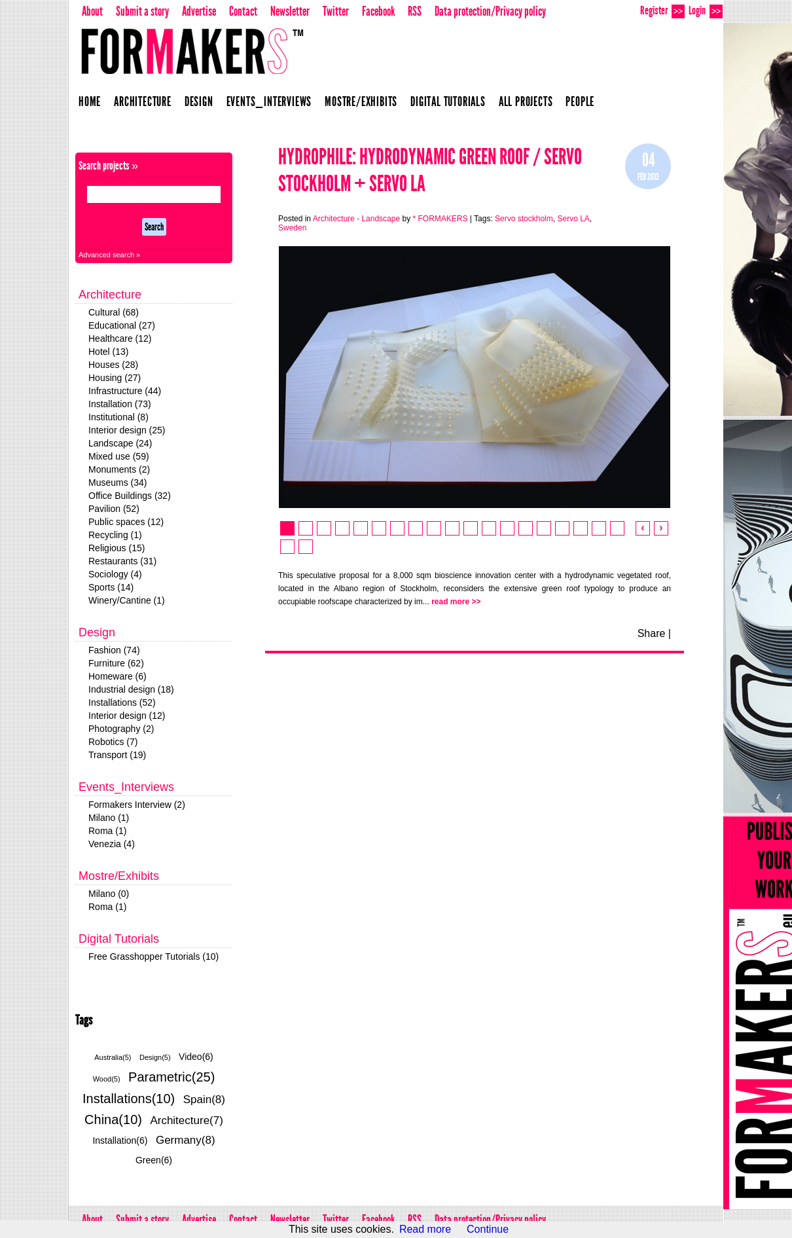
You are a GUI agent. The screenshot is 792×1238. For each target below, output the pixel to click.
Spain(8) (204, 1099)
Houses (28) (113, 364)
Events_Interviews (269, 101)
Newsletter (290, 11)
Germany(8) (185, 1140)
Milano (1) (108, 817)
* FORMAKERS (439, 218)
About (92, 11)
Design (199, 101)
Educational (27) (121, 325)
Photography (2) (121, 728)
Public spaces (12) (126, 522)
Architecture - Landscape (356, 218)
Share (652, 633)
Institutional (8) (118, 417)
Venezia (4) (111, 844)
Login (706, 10)
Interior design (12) (127, 715)
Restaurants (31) (122, 561)
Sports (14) (111, 587)
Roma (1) (107, 831)
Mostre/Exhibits (361, 101)
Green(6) (153, 1160)
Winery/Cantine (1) (126, 600)
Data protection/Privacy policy (490, 11)
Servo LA (573, 218)
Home (90, 101)
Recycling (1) (115, 535)
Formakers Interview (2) (136, 804)
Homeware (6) (117, 676)
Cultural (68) (113, 312)
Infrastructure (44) (124, 391)
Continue (488, 1229)
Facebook (378, 11)
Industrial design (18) (131, 689)
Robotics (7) (112, 742)
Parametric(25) (171, 1077)
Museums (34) (117, 482)
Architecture (142, 101)
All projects (526, 101)
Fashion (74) (114, 650)
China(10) (113, 1119)
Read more (425, 1229)
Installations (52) (122, 702)
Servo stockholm (524, 218)
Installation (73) (119, 404)
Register (662, 10)
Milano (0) (108, 893)
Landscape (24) (120, 443)
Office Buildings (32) (129, 495)
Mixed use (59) (118, 456)
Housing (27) (114, 378)
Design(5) (155, 1057)
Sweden (292, 227)
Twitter (336, 11)
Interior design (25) (127, 430)
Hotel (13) (108, 351)
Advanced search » (109, 255)
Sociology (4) (115, 574)
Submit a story (142, 11)
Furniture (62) (116, 663)
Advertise (199, 11)
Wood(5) (106, 1079)
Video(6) (196, 1056)
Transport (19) (117, 755)
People (580, 101)
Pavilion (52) (113, 508)
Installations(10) (128, 1098)
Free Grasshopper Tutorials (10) (153, 956)
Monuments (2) (119, 469)
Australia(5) (112, 1057)
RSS (415, 11)
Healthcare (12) (120, 338)
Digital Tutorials (448, 101)
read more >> (455, 601)
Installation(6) (119, 1140)
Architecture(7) (186, 1120)
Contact (243, 11)
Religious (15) (116, 548)
